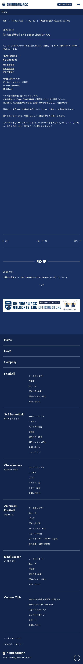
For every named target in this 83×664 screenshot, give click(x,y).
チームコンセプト (36, 376)
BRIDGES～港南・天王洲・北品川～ (44, 599)
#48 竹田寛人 (8, 71)
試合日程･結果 (35, 391)
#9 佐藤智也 (10, 60)
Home (8, 340)
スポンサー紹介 (35, 534)
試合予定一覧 (34, 523)
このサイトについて (12, 638)
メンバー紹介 (34, 488)
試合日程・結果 (35, 437)
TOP (4, 21)
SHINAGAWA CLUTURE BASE (41, 604)
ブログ (32, 381)
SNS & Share (65, 4)
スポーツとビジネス (37, 610)
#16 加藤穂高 (8, 64)
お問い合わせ (34, 401)
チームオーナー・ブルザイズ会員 (43, 539)
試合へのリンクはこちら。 (44, 102)
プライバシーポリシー (13, 644)
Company (10, 362)
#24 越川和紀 (8, 68)
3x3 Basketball (17, 21)
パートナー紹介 (35, 427)
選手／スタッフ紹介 (37, 396)
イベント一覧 (34, 483)
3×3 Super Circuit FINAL (23, 99)
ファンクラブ (34, 452)
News (7, 351)
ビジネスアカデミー (37, 615)
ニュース (31, 21)
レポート (32, 620)
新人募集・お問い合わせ (39, 544)
